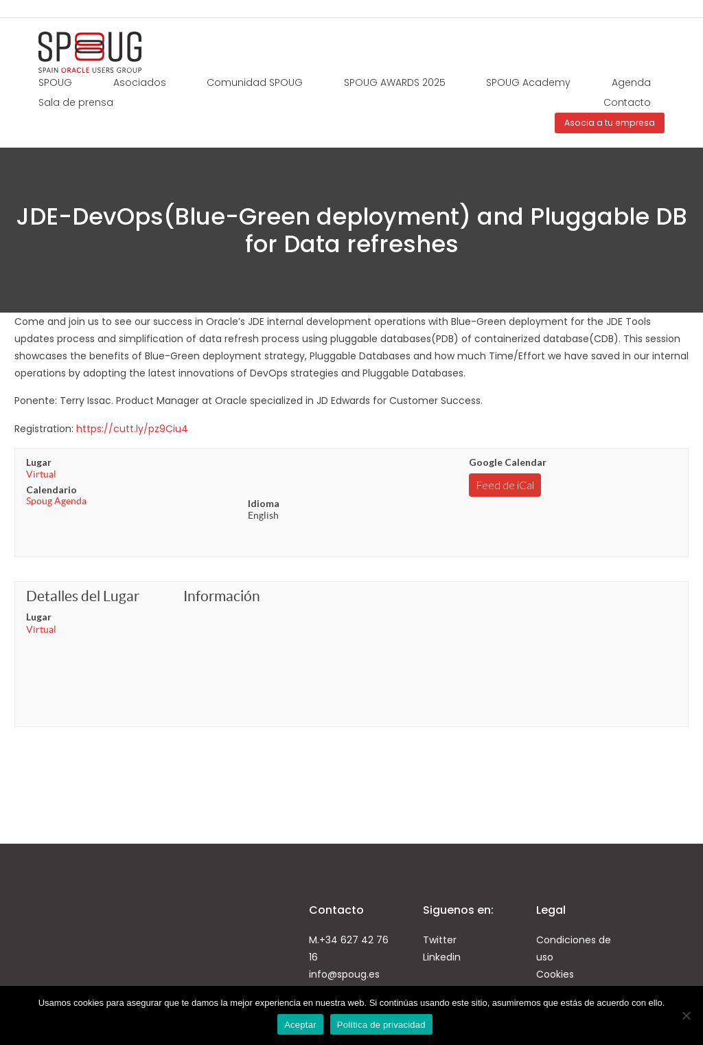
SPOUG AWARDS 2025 (395, 82)
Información (221, 596)
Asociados (139, 82)
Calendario (51, 489)
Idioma (263, 503)
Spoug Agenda (56, 500)
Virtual (41, 474)
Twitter (440, 940)
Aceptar (300, 1025)
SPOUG (55, 82)
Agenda (631, 82)
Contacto (627, 102)
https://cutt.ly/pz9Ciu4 (132, 429)
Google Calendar (507, 462)
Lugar (38, 462)
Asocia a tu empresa (609, 122)
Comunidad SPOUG (255, 82)
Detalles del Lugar (82, 596)
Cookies (555, 974)
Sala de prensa (75, 102)
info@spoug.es (344, 974)
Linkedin (442, 957)
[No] (686, 1015)
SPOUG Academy (528, 82)
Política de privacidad (381, 1025)
